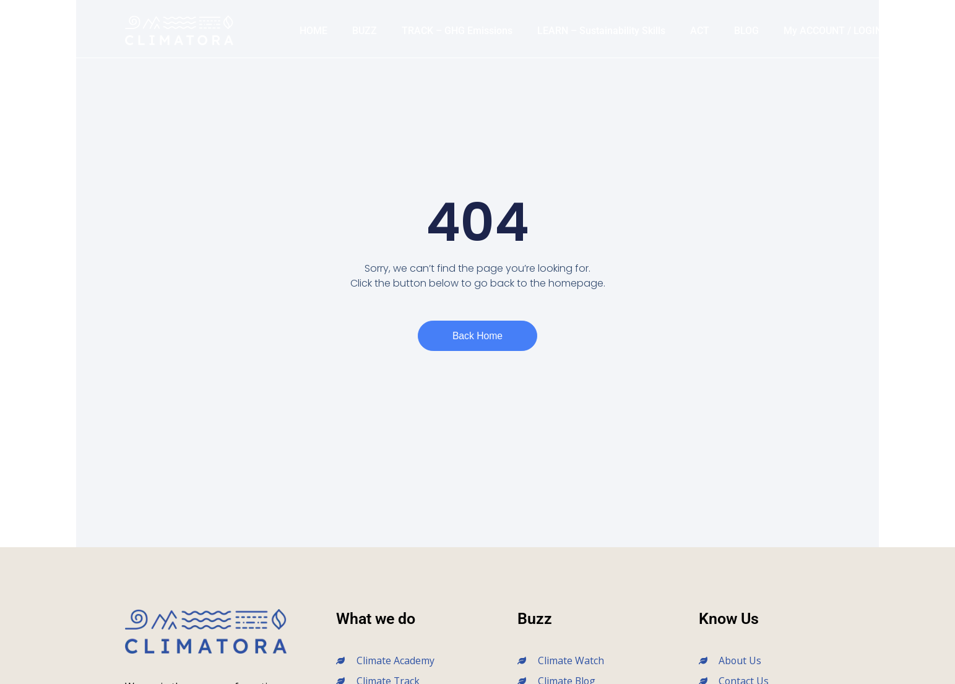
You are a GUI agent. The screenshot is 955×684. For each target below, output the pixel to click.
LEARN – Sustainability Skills (601, 31)
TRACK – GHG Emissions (457, 31)
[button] (907, 30)
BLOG (746, 31)
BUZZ (364, 31)
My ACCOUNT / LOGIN (833, 31)
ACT (699, 31)
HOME (313, 31)
